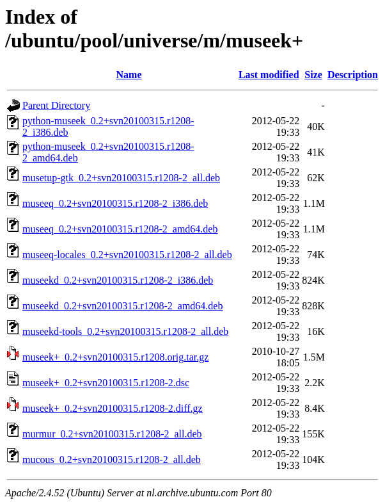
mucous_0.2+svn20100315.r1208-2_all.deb (111, 459)
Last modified (269, 74)
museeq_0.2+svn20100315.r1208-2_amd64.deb (119, 229)
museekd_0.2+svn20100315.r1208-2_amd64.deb (122, 305)
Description (352, 74)
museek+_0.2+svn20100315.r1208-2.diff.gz (112, 408)
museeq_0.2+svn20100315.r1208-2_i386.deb (115, 203)
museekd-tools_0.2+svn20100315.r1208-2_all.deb (125, 331)
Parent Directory (56, 105)
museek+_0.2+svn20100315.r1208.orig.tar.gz (115, 357)
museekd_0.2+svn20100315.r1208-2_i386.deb (117, 280)
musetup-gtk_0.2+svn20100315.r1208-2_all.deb (121, 177)
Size (313, 74)
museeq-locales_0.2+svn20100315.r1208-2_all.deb (127, 254)
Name (129, 74)
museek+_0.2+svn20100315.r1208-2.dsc (105, 382)
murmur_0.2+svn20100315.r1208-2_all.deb (112, 433)
